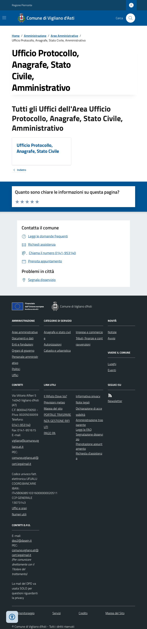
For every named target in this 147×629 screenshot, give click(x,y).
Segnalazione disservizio (89, 436)
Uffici (15, 375)
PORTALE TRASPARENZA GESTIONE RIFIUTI (57, 420)
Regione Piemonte (22, 5)
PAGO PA (50, 433)
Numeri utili (19, 514)
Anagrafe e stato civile (57, 335)
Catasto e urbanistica (57, 350)
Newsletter (115, 401)
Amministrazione (35, 35)
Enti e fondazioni (22, 344)
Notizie (112, 332)
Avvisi (111, 338)
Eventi (112, 370)
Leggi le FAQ (84, 429)
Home (16, 35)
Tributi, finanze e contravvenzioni (89, 341)
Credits (83, 613)
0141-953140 (21, 424)
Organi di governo (23, 350)
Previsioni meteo (54, 402)
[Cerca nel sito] (129, 18)
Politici (16, 369)
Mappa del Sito (114, 613)
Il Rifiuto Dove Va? (55, 396)
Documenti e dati (22, 338)
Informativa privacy (88, 396)
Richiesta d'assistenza (89, 455)
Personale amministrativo (25, 359)
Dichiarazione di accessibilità (89, 411)
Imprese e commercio (89, 332)
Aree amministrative (25, 332)
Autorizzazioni (52, 344)
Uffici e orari (19, 508)
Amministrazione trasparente (89, 422)
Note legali (83, 402)
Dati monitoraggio (23, 613)
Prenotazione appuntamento (89, 446)
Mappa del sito (53, 408)
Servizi (56, 613)
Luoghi (112, 364)
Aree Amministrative (64, 35)
